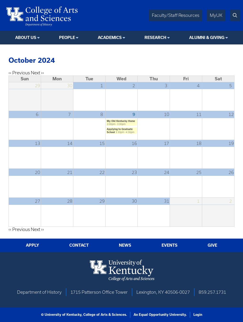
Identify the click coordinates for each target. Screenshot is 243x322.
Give (212, 245)
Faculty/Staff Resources (175, 15)
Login (197, 315)
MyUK (216, 15)
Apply (32, 245)
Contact (79, 245)
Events (170, 245)
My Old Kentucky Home (121, 121)
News (125, 245)
